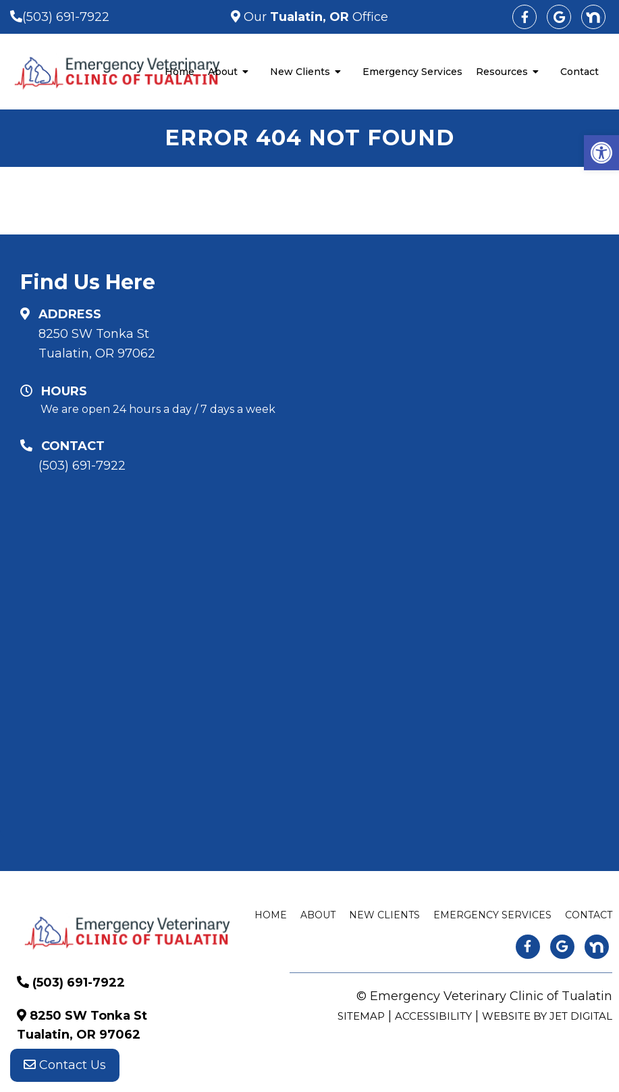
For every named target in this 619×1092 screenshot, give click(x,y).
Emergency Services (412, 72)
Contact (579, 72)
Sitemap (361, 1016)
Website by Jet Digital (547, 1016)
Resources (502, 72)
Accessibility (433, 1016)
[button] (601, 152)
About (223, 72)
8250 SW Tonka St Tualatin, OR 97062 (96, 343)
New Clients (300, 72)
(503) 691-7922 (65, 16)
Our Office (314, 16)
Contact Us (65, 1065)
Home (179, 72)
